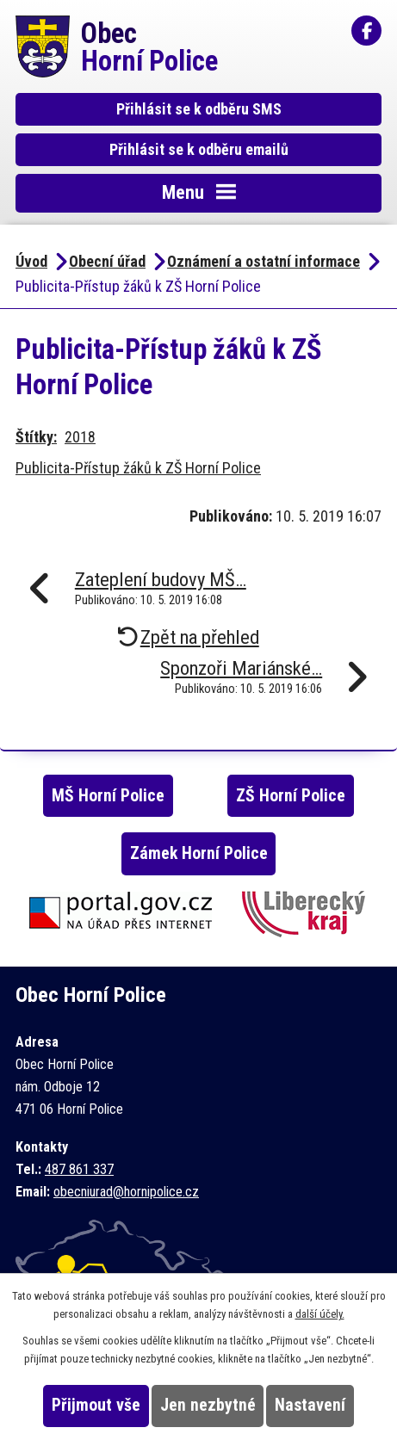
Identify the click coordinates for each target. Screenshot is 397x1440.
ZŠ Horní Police (290, 796)
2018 (80, 437)
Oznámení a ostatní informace (263, 261)
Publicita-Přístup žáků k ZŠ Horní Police (138, 468)
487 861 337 (79, 1169)
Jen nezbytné (208, 1405)
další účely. (319, 1313)
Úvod (31, 261)
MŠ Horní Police (108, 796)
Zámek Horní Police (199, 853)
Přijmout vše (96, 1405)
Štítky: (36, 437)
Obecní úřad (107, 261)
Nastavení (310, 1405)
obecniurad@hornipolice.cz (126, 1192)
